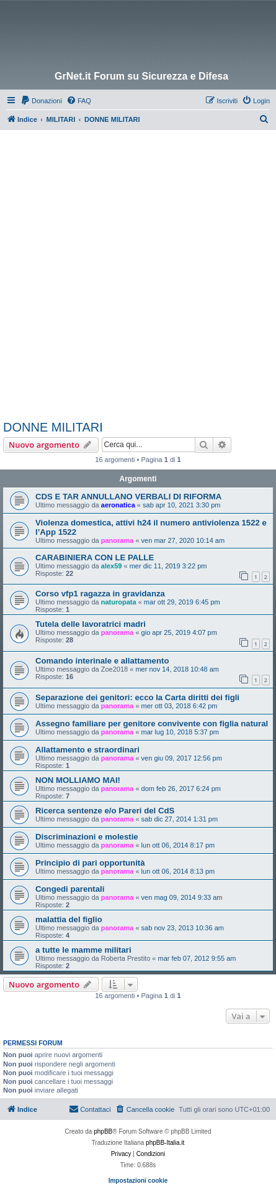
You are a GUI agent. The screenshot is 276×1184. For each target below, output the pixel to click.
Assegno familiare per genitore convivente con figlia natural (151, 723)
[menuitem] (41, 100)
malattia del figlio (68, 919)
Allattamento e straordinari (87, 749)
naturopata (118, 602)
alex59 (111, 566)
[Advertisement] (138, 274)
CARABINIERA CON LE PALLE (94, 557)
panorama (117, 540)
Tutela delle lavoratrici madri (90, 624)
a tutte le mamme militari (83, 950)
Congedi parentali (69, 889)
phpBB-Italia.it (165, 1142)
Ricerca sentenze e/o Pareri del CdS (104, 810)
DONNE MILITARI (53, 427)
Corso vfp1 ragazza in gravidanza (100, 593)
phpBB (103, 1131)
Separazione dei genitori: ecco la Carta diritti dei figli (137, 697)
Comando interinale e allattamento (102, 660)
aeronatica (118, 505)
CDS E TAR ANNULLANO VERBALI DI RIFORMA (128, 496)
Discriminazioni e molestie (86, 836)
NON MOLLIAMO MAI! (77, 780)
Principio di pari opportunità (90, 862)
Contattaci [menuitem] (90, 1108)
